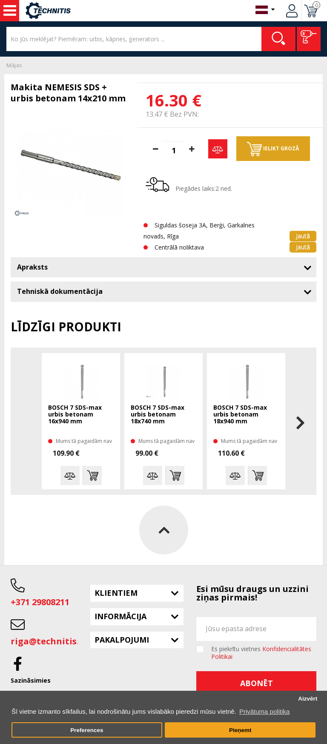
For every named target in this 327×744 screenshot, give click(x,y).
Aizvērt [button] (307, 698)
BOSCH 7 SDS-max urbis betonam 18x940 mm (240, 414)
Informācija (120, 616)
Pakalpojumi (122, 640)
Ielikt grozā (273, 149)
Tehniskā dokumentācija (60, 291)
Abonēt (256, 683)
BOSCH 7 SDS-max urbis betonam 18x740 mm (157, 414)
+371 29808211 (40, 602)
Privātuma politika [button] (264, 711)
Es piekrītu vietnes (261, 653)
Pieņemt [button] (240, 730)
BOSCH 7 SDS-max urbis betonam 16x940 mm (75, 414)
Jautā (303, 236)
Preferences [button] (86, 730)
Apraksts (32, 267)
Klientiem (116, 593)
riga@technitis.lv (48, 641)
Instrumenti (9, 10)
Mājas (14, 65)
